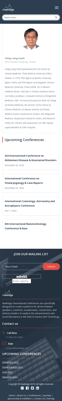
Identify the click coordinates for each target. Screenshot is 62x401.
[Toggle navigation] (57, 7)
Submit (51, 266)
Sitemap (51, 398)
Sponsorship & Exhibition (19, 398)
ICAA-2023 (7, 372)
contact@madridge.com (17, 348)
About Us (22, 395)
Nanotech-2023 (9, 377)
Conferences (34, 395)
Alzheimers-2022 (10, 362)
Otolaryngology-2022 (12, 367)
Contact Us (39, 398)
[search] (28, 17)
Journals (47, 395)
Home (12, 395)
